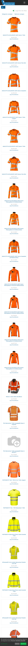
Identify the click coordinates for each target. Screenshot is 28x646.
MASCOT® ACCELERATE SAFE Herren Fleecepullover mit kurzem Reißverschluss (14, 285)
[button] (3, 7)
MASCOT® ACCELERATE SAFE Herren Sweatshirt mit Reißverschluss (14, 257)
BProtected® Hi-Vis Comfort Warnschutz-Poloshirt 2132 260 (14, 563)
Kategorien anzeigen (7, 14)
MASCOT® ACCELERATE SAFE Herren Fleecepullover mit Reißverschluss (14, 201)
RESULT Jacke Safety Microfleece (14, 396)
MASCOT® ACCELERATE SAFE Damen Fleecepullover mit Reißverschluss (14, 229)
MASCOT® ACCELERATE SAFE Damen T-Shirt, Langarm (14, 118)
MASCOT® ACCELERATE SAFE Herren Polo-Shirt (14, 63)
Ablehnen (17, 643)
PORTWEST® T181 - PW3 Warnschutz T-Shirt (14, 508)
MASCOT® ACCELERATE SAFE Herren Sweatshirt (14, 90)
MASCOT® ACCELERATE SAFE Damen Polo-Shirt (14, 174)
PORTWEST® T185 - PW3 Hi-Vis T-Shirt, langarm (14, 480)
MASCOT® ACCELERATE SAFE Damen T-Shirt (14, 146)
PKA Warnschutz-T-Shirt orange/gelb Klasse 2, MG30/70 (14, 451)
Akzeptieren (23, 643)
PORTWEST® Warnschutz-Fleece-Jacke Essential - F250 (14, 535)
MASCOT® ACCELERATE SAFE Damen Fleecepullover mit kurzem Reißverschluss (14, 312)
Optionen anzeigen (19, 14)
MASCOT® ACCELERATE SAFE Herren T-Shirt (14, 35)
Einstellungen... (4, 643)
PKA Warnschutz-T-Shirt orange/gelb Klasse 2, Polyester (14, 424)
